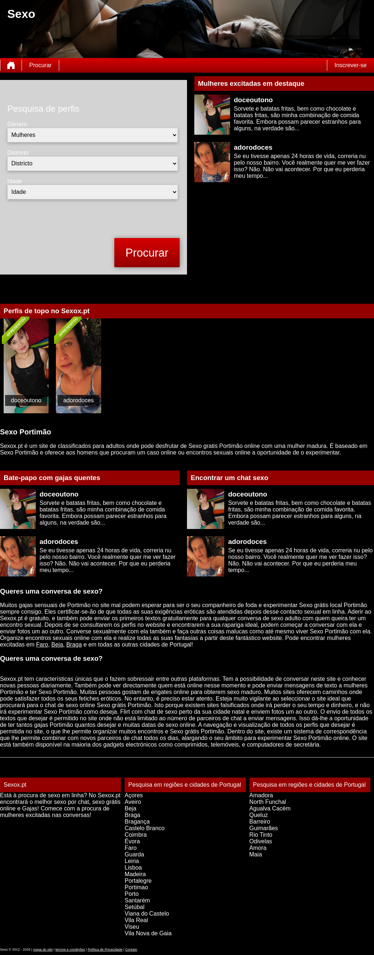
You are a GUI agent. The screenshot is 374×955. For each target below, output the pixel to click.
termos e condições (70, 949)
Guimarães (263, 828)
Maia (255, 854)
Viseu (132, 927)
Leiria (132, 861)
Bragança (137, 821)
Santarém (137, 900)
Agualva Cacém (270, 808)
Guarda (134, 854)
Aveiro (133, 802)
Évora (132, 841)
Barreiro (259, 821)
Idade (14, 181)
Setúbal (134, 907)
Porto (131, 894)
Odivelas (260, 841)
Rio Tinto (260, 835)
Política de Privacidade (105, 949)
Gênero (17, 124)
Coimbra (135, 835)
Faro (42, 644)
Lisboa (133, 867)
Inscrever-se (351, 65)
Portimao (136, 887)
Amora (258, 848)
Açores (134, 795)
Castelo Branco (144, 828)
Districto (17, 153)
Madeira (135, 874)
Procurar (40, 65)
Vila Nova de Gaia (148, 933)
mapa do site (43, 949)
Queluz (258, 815)
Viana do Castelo (147, 913)
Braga (74, 644)
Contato (131, 949)
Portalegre (138, 881)
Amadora (261, 795)
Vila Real (136, 920)
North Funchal (267, 802)
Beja (57, 644)
